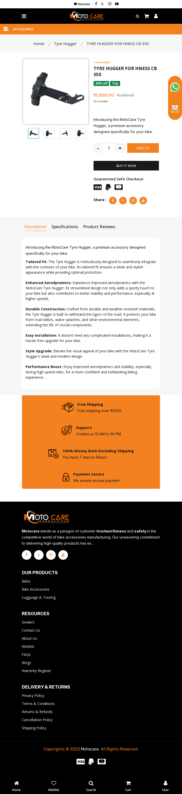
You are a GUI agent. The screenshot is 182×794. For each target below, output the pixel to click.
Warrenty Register (36, 677)
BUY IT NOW (126, 166)
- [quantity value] (98, 148)
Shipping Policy (34, 734)
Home (38, 44)
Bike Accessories (35, 596)
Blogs (26, 669)
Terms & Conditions (38, 710)
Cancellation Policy (37, 726)
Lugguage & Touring (39, 604)
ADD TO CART (143, 150)
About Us (29, 645)
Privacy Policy (33, 702)
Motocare (90, 756)
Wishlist (82, 4)
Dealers (28, 629)
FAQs (26, 661)
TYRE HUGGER (102, 63)
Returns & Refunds (37, 718)
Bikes (26, 588)
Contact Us (31, 637)
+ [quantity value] (120, 148)
